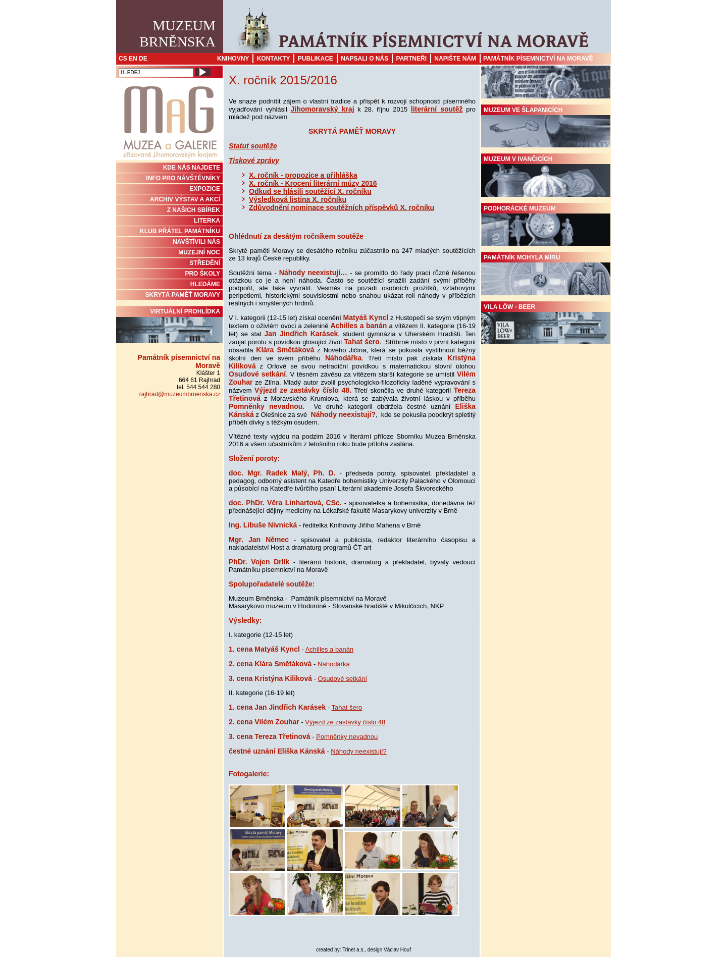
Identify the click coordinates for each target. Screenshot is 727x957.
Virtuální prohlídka (169, 325)
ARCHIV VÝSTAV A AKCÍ (185, 199)
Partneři (411, 58)
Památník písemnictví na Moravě (538, 58)
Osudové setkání (343, 678)
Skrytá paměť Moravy (182, 294)
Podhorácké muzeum (545, 225)
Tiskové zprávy (254, 160)
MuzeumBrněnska (177, 33)
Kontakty (273, 58)
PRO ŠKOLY (202, 273)
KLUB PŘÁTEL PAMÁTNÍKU (180, 231)
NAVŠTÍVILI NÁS (196, 241)
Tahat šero (347, 707)
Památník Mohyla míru (545, 274)
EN (133, 58)
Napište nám (455, 58)
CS (123, 58)
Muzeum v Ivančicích (545, 176)
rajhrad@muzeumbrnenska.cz (179, 394)
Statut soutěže (253, 146)
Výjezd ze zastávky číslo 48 (345, 722)
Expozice (204, 188)
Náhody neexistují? (359, 751)
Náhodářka (334, 664)
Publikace (315, 58)
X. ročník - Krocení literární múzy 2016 (313, 183)
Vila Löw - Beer (545, 324)
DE (143, 58)
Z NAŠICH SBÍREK (193, 210)
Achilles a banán (329, 649)
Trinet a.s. (353, 949)
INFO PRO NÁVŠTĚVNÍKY (183, 178)
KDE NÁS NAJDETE (191, 167)
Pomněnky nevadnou (347, 736)
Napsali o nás (364, 58)
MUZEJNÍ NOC (199, 252)
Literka (207, 220)
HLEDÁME (205, 284)
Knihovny (233, 58)
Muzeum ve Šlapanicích (545, 127)
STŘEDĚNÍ (204, 263)
